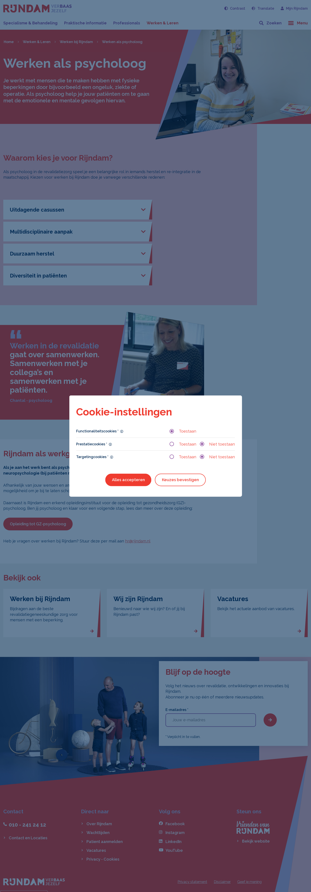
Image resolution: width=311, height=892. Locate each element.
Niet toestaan (217, 444)
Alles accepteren (128, 479)
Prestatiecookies (91, 444)
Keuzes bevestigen (180, 479)
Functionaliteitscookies (97, 431)
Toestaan (182, 431)
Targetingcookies (92, 457)
